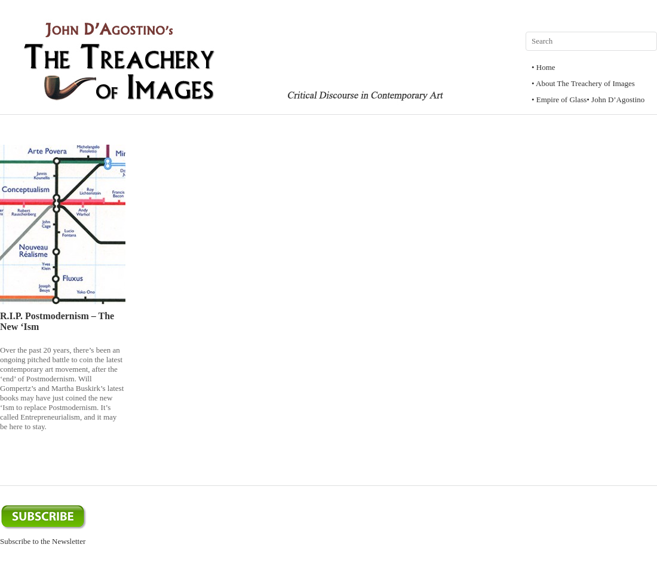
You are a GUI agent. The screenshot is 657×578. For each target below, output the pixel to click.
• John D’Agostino (615, 99)
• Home (543, 67)
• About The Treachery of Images (583, 83)
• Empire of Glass (559, 99)
